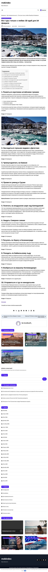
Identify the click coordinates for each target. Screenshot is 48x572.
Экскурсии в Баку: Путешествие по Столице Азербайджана (36, 344)
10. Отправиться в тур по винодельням (13, 90)
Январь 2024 (5, 453)
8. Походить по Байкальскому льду (11, 87)
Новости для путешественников (9, 505)
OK (25, 570)
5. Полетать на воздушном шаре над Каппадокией (15, 82)
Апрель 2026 (5, 416)
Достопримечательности (6, 18)
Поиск (4, 377)
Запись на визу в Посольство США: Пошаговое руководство (15, 400)
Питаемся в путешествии (8, 512)
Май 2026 (5, 412)
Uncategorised (6, 492)
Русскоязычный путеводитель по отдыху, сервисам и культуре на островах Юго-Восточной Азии (23, 393)
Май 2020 (5, 479)
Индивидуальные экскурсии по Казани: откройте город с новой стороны (11, 362)
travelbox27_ (28, 325)
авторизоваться (23, 372)
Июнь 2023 (5, 466)
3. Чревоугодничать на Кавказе (10, 79)
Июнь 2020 (5, 476)
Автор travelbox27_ (6, 28)
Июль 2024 (5, 433)
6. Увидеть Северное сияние (10, 84)
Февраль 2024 (6, 449)
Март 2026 (5, 419)
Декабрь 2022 (6, 469)
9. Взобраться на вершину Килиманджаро (13, 89)
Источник (3, 304)
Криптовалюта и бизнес (8, 502)
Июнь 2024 (5, 436)
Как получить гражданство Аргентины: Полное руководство (15, 397)
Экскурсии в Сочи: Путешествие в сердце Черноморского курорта (16, 403)
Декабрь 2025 (6, 422)
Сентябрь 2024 (6, 426)
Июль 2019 (5, 483)
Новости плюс (6, 508)
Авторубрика (5, 495)
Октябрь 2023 (6, 463)
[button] (26, 74)
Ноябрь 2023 (5, 459)
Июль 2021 (5, 473)
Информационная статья (8, 390)
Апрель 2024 (5, 443)
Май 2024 (5, 439)
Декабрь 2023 (6, 456)
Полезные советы (6, 515)
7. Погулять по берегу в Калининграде (12, 85)
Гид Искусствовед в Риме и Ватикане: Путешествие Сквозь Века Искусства (11, 345)
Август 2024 (5, 429)
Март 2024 (5, 446)
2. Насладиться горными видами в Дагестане (14, 77)
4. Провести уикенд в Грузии (10, 80)
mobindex (6, 2)
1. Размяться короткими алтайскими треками (14, 75)
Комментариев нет (21, 28)
